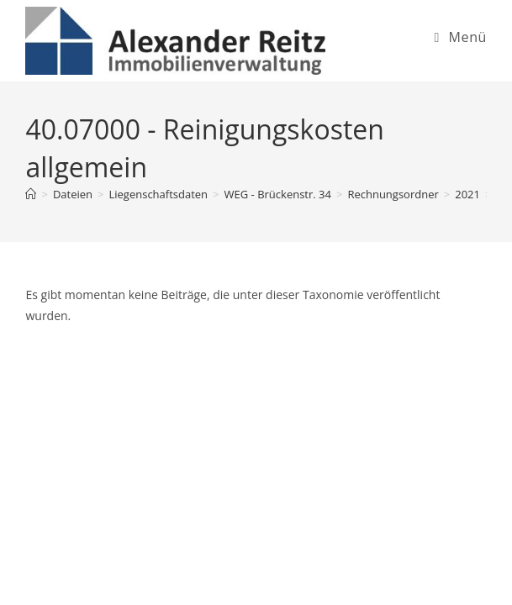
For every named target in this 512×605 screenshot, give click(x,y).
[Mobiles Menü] (460, 37)
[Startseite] (30, 194)
